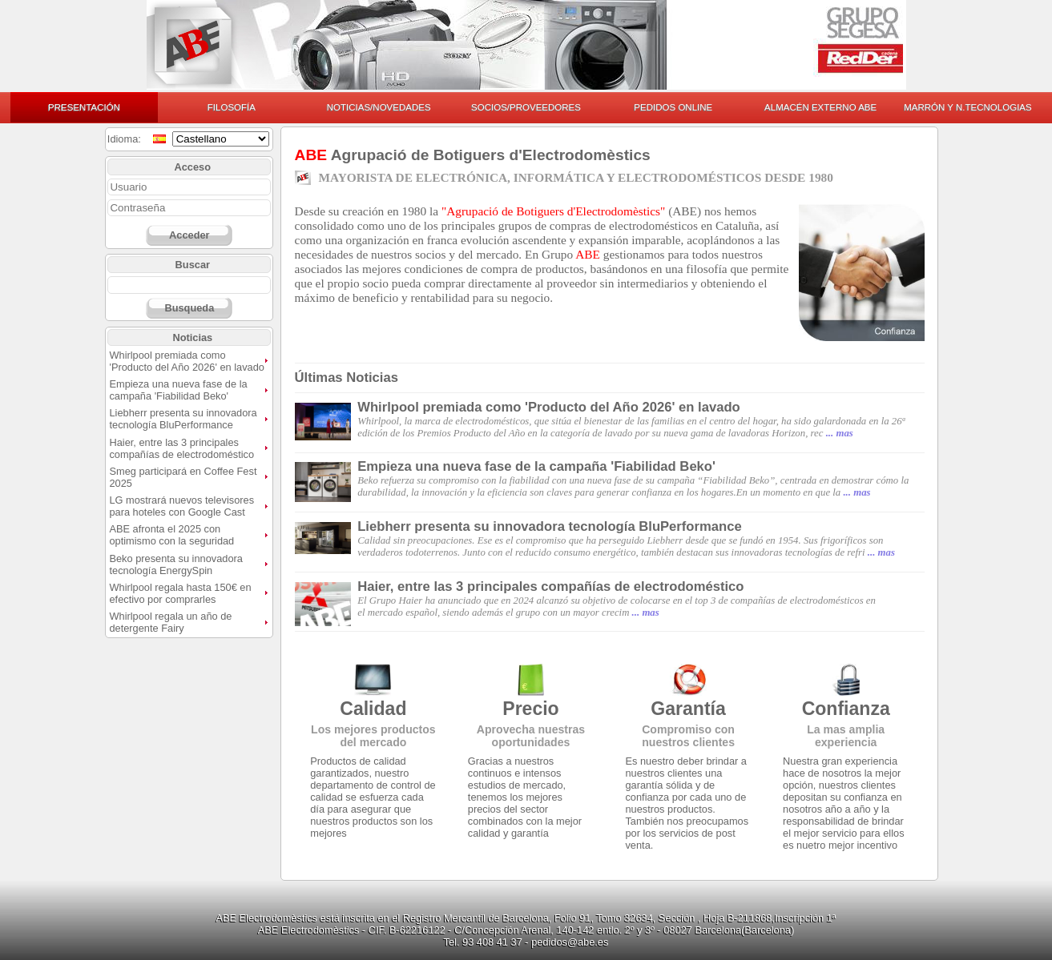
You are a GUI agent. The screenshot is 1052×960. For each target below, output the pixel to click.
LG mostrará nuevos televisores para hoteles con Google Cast (181, 506)
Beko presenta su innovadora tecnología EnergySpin (175, 564)
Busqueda (189, 308)
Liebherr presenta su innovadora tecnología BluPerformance (182, 419)
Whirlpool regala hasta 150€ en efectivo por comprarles (180, 593)
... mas (839, 433)
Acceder (189, 235)
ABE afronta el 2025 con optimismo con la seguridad (171, 535)
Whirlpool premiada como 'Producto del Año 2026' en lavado (186, 361)
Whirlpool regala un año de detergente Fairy (170, 622)
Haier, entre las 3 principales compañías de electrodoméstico (181, 448)
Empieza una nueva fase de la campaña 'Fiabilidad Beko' (178, 390)
